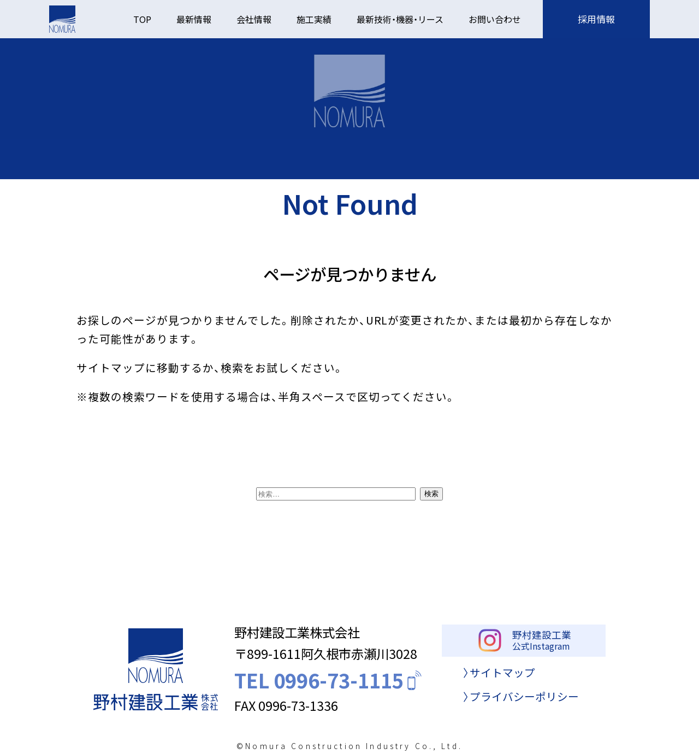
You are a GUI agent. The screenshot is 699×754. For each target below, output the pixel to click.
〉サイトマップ (499, 679)
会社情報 (253, 19)
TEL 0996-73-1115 (329, 684)
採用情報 (596, 19)
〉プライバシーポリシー (521, 703)
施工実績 (314, 19)
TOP (142, 19)
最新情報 (193, 19)
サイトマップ (110, 367)
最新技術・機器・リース (400, 19)
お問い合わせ (495, 19)
